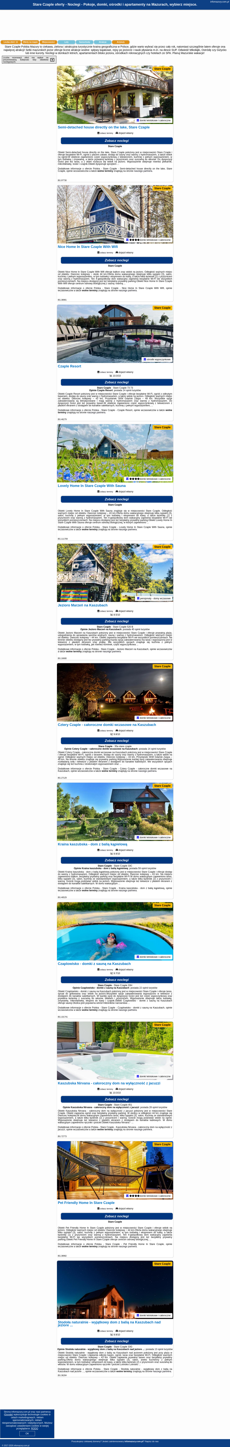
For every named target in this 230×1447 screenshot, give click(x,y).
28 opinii (153, 1107)
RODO (34, 1428)
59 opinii (142, 868)
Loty (66, 42)
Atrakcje (102, 42)
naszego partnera (143, 171)
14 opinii (127, 390)
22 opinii (143, 987)
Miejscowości (48, 42)
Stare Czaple (162, 68)
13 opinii (159, 1349)
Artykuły (121, 42)
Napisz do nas (152, 1441)
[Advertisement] (115, 1411)
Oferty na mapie (30, 42)
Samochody (84, 42)
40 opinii (136, 629)
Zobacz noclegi (117, 141)
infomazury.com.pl (219, 1)
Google (8, 1414)
